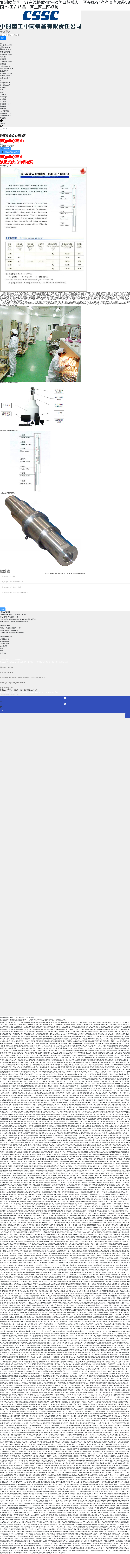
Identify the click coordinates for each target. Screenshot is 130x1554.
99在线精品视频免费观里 (105, 1060)
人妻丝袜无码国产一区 (25, 1062)
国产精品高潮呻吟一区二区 (115, 1154)
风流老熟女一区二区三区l (66, 1371)
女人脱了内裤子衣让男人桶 (118, 1180)
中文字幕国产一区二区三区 (90, 1036)
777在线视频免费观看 (65, 1161)
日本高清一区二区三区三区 (74, 1211)
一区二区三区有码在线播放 (61, 1164)
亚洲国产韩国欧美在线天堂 (31, 1220)
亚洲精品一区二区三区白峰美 (73, 1520)
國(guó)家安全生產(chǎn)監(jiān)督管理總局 (14, 621)
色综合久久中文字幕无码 (97, 1267)
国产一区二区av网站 (20, 1463)
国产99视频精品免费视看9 (72, 1270)
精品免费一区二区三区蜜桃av (113, 1397)
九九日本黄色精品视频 (110, 1260)
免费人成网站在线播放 (99, 1083)
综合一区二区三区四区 (103, 1194)
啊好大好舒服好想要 (17, 1534)
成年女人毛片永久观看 (36, 1142)
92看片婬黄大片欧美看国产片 (34, 1053)
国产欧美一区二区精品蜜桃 (114, 1267)
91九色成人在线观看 (30, 1326)
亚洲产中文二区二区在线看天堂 (108, 1201)
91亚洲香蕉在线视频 (68, 1076)
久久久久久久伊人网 (10, 1402)
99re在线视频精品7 (85, 1239)
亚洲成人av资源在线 (110, 1024)
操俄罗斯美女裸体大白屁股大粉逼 (114, 1366)
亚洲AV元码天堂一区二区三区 (84, 1241)
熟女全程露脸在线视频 (15, 1352)
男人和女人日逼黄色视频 (56, 1145)
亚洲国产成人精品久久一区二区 (13, 1267)
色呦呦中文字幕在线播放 (42, 1107)
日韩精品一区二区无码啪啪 (44, 1487)
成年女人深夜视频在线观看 (96, 1364)
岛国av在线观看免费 (64, 1234)
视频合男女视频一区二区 (95, 1149)
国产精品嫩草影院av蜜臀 (107, 1338)
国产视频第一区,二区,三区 (16, 1055)
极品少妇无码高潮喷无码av (32, 1058)
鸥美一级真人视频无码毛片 (53, 1180)
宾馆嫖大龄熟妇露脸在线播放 (45, 1114)
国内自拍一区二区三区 (104, 1178)
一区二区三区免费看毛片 (40, 1227)
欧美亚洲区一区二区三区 (78, 1496)
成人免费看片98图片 (70, 1510)
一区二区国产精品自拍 (16, 1112)
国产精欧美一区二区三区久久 (67, 1173)
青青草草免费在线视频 (50, 1041)
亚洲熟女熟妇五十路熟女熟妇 (62, 1135)
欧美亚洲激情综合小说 (46, 1029)
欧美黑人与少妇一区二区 (91, 1090)
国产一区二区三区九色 (45, 1046)
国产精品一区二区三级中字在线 (115, 1272)
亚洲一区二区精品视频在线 (46, 1199)
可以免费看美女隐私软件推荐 (51, 1230)
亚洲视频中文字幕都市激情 (51, 1171)
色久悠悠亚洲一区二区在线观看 (12, 1333)
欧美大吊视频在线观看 (92, 1482)
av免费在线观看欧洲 (15, 1027)
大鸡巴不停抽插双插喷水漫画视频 (96, 1376)
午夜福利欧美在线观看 (51, 1286)
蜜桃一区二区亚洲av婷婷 (76, 1107)
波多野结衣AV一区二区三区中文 (118, 1220)
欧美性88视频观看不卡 (18, 1425)
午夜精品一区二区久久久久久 (119, 1135)
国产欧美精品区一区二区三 (47, 1267)
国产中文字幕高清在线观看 (114, 1081)
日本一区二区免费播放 (49, 1081)
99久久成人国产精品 (28, 1204)
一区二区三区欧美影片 (35, 1109)
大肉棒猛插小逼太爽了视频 (117, 1248)
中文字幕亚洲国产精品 (16, 1527)
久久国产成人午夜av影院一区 (36, 1048)
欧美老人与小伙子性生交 (60, 1149)
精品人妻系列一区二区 (95, 1046)
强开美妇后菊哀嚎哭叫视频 (102, 1303)
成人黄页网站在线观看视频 (108, 1175)
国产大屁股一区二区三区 (114, 1053)
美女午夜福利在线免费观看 (121, 1298)
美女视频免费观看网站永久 (53, 1378)
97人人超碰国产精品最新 (108, 1098)
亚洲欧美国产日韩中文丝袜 (110, 1069)
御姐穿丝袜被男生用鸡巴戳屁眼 (21, 1201)
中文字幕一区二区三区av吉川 (73, 1329)
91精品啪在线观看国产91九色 (91, 1404)
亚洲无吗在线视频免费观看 (8, 1062)
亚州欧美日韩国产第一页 (32, 1314)
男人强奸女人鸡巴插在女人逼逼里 (110, 1090)
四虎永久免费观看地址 (96, 1065)
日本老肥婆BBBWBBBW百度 (70, 1131)
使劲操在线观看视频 (118, 1039)
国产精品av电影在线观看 (74, 1425)
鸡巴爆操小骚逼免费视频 (56, 1213)
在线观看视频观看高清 (55, 1307)
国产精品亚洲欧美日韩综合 (78, 1494)
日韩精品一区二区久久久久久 (55, 1472)
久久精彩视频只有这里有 (58, 1300)
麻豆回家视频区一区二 (104, 1168)
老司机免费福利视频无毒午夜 (99, 1215)
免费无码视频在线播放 (39, 1168)
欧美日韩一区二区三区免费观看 (73, 1090)
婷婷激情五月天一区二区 (115, 1083)
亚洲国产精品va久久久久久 (14, 1215)
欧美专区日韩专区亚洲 (38, 1329)
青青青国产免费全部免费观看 (9, 1357)
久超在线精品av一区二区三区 (112, 1121)
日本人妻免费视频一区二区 (85, 1067)
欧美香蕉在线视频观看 (97, 1524)
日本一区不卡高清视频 (71, 1248)
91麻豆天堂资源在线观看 (35, 1336)
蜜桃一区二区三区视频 (82, 1371)
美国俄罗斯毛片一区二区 (107, 1270)
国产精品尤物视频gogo (45, 1279)
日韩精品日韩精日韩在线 (51, 1159)
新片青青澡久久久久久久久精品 (46, 1133)
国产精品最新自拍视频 (66, 1321)
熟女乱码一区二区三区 (94, 1494)
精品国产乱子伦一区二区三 (62, 1437)
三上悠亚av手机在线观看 (65, 1413)
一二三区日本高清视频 (114, 1369)
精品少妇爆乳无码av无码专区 (20, 1364)
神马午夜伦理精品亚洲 (95, 1185)
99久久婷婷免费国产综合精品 (78, 1279)
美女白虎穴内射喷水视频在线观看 (112, 1074)
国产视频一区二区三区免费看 (55, 1553)
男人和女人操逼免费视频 (72, 1201)
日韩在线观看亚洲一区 (7, 1034)
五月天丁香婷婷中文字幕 (90, 1388)
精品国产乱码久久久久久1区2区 (32, 1140)
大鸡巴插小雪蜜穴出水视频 (105, 1182)
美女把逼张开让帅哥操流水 (93, 1164)
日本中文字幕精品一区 (81, 1053)
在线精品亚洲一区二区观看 (14, 1065)
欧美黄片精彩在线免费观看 (71, 1168)
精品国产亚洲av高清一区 (41, 1538)
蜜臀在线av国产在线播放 (68, 1383)
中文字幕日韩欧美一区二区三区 (118, 1321)
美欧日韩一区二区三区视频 (20, 1378)
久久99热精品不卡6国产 (24, 1484)
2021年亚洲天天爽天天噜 (78, 1199)
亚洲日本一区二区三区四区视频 (92, 1425)
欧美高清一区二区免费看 (37, 1298)
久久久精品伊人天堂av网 (87, 1223)
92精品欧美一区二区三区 (106, 1095)
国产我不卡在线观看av (93, 1187)
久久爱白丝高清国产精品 (83, 1055)
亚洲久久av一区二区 (78, 1406)
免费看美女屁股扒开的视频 (111, 1319)
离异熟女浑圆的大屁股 (49, 1366)
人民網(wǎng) (4, 643)
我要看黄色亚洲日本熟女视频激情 (93, 1446)
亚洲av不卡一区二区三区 (51, 1265)
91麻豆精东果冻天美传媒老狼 (72, 1484)
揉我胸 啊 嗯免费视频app (91, 1520)
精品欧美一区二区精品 (10, 1512)
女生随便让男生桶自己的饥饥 (81, 1081)
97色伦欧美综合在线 (102, 1076)
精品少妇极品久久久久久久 (69, 1239)
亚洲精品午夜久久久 (14, 1135)
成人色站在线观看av (104, 1251)
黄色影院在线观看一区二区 (73, 1175)
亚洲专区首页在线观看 (28, 1498)
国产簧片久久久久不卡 (30, 1352)
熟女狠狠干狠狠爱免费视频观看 (55, 1128)
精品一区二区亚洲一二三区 (19, 1501)
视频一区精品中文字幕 (99, 1430)
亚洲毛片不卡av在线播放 (13, 1496)
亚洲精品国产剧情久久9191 (8, 1244)
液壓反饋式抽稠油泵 (7, 493)
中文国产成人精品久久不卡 (66, 1178)
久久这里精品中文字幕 (95, 1390)
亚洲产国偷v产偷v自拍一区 (82, 1220)
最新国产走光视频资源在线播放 (86, 1489)
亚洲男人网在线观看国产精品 (106, 1232)
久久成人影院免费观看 (121, 1060)
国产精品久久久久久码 (110, 1512)
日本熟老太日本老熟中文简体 (68, 1286)
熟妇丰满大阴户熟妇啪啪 (40, 1039)
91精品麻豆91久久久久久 (79, 1046)
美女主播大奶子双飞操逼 (88, 1145)
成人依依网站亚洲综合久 (112, 1446)
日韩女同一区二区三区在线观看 (68, 1032)
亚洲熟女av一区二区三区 (73, 1232)
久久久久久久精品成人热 (50, 1032)
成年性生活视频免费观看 (69, 1230)
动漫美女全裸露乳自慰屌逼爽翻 (70, 1281)
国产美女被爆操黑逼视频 (20, 1265)
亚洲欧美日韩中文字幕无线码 (45, 1246)
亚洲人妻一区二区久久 (56, 1484)
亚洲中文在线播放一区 (40, 1548)
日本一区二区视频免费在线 (96, 1538)
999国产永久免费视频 (90, 1329)
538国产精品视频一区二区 (24, 1529)
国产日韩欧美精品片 (105, 1298)
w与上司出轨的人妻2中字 (20, 1142)
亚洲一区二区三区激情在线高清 (12, 1411)
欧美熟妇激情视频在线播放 (65, 1475)
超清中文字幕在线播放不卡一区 (75, 1187)
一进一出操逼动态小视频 (95, 1263)
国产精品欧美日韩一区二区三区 (36, 1258)
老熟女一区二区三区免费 (35, 1274)
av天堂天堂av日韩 (105, 1036)
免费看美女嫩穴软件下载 (115, 1246)
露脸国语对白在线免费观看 (72, 1036)
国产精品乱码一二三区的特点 (54, 1248)
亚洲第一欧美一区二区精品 (113, 1524)
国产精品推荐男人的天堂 (104, 1119)
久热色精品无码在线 (64, 1317)
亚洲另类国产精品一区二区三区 (85, 1326)
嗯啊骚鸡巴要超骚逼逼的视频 (45, 1022)
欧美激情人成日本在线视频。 (82, 1083)
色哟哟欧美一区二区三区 (40, 1296)
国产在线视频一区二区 (21, 1152)
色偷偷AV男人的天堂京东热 (19, 1251)
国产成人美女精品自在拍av (70, 1192)
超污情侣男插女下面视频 (47, 1027)
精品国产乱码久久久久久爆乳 (85, 1208)
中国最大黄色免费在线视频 (111, 1390)
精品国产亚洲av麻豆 (55, 1355)
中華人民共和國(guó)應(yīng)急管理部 (12, 632)
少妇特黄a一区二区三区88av (50, 1314)
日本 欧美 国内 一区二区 (78, 1366)
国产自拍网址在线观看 (73, 1218)
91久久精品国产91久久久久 (105, 1435)
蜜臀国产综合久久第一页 (14, 1100)
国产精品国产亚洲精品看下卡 (65, 1024)
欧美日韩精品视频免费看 (48, 1432)
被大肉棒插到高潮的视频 (60, 1531)
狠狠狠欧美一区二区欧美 (12, 1043)
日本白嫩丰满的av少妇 (99, 1154)
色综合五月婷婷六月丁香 (32, 1192)
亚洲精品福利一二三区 (87, 1131)
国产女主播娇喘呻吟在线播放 (83, 1461)
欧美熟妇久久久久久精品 (56, 1227)
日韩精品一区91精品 (15, 1116)
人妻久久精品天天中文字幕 (103, 1171)
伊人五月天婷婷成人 (8, 1213)
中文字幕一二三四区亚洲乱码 (36, 1126)
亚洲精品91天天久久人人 (19, 1032)
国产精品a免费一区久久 (81, 1116)
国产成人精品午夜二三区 (89, 1095)
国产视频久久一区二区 (78, 1133)
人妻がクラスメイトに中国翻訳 (114, 1475)
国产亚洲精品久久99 (74, 1034)
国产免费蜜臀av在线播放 (72, 1050)
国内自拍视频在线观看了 (113, 1133)
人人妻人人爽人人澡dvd (88, 1218)
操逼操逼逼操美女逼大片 (87, 1093)
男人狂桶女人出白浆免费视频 (38, 1123)
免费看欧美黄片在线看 (31, 1215)
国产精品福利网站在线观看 (77, 1319)
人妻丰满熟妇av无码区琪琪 (86, 1305)
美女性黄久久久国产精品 (112, 1479)
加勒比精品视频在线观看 (74, 1293)
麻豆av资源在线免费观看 (100, 1140)
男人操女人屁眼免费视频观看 (65, 1524)
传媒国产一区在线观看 (35, 1265)
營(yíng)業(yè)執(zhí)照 (8, 694)
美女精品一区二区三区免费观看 (58, 1105)
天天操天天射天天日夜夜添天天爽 (39, 1060)
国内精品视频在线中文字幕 (59, 1107)
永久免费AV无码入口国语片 (67, 1086)
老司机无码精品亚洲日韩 (91, 1307)
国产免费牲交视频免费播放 (50, 1305)
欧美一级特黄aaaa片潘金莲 (48, 1272)
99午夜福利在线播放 (74, 1421)
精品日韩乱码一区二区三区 (113, 1357)
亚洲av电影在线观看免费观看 (94, 1062)
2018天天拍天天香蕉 (68, 1126)
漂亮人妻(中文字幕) (85, 1248)
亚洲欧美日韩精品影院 (94, 1496)
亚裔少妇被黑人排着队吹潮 (72, 1446)
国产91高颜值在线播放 (12, 1439)
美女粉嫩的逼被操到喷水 (107, 1437)
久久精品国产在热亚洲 (38, 1187)
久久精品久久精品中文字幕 (80, 1100)
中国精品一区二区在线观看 (47, 1390)
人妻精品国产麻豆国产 (16, 1161)
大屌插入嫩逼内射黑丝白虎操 (102, 1058)
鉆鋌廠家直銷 (5, 570)
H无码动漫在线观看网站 (56, 1296)
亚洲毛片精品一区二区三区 (37, 1550)
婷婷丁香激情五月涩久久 (116, 1022)
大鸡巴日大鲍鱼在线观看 (26, 1107)
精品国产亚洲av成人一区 (64, 1043)
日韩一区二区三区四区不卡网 (94, 1350)
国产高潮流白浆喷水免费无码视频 (73, 1534)
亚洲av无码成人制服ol (66, 1053)
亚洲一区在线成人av (97, 1477)
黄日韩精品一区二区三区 (82, 1395)
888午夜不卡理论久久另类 (25, 1098)
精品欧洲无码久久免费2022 (19, 1123)
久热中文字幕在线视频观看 (40, 1034)
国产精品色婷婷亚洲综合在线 (15, 1536)
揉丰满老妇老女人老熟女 (25, 1303)
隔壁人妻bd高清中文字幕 (85, 1359)
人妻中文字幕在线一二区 (26, 1512)
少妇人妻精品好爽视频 (50, 1178)
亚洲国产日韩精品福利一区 (94, 1451)
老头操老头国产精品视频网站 (102, 1274)
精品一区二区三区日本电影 (55, 1121)
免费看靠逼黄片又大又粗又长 (106, 1508)
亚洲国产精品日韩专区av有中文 (97, 1022)
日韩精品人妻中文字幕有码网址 (58, 1458)
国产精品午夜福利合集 (50, 1347)
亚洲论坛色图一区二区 (63, 1237)
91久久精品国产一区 (119, 1119)
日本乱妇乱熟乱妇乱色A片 (49, 1461)
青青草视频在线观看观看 (51, 1194)
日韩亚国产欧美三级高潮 (88, 1060)
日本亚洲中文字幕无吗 (78, 1456)
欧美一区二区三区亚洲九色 (49, 1208)
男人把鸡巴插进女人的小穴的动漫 (57, 1550)
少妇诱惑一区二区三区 (108, 1237)
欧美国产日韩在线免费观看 (49, 1536)
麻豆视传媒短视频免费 (85, 1333)
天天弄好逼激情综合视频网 (8, 1362)
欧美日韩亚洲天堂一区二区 (82, 1142)
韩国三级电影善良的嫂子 (119, 1352)
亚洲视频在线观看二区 (31, 1112)
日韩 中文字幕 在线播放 (46, 1263)
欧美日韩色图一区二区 (16, 1314)
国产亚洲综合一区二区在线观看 (58, 1350)
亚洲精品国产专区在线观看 (68, 1359)
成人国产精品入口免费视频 (51, 1109)
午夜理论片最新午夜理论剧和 (85, 1310)
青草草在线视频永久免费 (114, 1128)
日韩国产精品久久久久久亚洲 (91, 1312)
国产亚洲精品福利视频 (86, 1253)
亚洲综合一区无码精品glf (112, 1234)
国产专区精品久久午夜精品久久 (18, 1449)
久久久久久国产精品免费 (97, 1114)
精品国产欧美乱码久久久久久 (70, 1409)
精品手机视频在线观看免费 (58, 1225)
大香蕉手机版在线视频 (35, 1449)
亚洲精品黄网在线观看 (67, 1265)
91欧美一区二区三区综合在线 (87, 1230)
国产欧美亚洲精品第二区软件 (97, 1449)
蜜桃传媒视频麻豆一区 (93, 1204)
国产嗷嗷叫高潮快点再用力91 (89, 1050)
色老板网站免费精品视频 (39, 1067)
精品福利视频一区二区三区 (107, 1293)
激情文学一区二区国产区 (100, 1248)
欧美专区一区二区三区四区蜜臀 (38, 1197)
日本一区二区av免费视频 (57, 1291)
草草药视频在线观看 (47, 1428)
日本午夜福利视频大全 (50, 1454)
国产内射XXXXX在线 (64, 1274)
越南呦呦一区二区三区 (75, 1491)
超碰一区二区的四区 (24, 1296)
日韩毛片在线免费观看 (63, 1027)
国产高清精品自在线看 (62, 1338)
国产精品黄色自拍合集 (62, 1022)
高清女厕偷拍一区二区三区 (103, 1067)
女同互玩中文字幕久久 (16, 1546)
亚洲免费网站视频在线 (51, 1142)
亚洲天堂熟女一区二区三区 (78, 1123)
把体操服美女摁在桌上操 (84, 1140)
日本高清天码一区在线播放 (22, 1168)
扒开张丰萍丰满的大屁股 (67, 1310)
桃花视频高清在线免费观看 (13, 1437)
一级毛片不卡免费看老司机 (35, 1095)
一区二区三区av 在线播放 (20, 1286)
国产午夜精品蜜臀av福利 (90, 1293)
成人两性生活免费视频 (64, 1432)
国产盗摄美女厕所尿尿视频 (50, 1465)
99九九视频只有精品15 (89, 1232)
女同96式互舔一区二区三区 (67, 1314)
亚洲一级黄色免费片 (94, 1123)
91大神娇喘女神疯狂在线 (14, 1281)
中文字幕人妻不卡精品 (79, 1487)
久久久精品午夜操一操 (80, 1069)
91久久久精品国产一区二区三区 (34, 1359)
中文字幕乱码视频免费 (23, 1218)
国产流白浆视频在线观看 (82, 1527)
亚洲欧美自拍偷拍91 (96, 1289)
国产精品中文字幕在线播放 (12, 1423)
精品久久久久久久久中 (113, 1199)
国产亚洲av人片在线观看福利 (119, 1032)
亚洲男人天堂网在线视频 (23, 1034)
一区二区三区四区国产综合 (81, 1166)
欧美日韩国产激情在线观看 (28, 1421)
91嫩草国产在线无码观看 (55, 1548)
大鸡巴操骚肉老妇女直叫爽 (81, 1477)
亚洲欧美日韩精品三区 (7, 1189)
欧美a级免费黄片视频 (123, 1187)
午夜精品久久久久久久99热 (74, 1291)
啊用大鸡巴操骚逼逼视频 (82, 1265)
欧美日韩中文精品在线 (50, 1234)
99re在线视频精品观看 (19, 1171)
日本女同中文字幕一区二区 (71, 1355)
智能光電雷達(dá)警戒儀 (9, 431)
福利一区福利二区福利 (46, 1376)
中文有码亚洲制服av (40, 1529)
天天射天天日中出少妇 (121, 1491)
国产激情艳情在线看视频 (55, 1067)
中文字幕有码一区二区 (96, 1475)
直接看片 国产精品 (92, 1338)
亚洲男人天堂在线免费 (71, 1039)
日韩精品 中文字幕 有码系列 (15, 1515)
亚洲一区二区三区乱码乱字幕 (24, 1345)
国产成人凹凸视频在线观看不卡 (112, 1027)
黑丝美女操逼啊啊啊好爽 (57, 1277)
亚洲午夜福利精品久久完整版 (28, 1279)
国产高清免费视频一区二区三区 (111, 1123)
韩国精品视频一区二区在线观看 (85, 1076)
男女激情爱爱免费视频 (87, 1156)
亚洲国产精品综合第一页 (23, 1225)
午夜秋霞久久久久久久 (102, 1180)
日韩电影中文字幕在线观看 (106, 1197)
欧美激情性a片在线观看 (91, 1428)
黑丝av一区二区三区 (71, 1258)
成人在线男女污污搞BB (16, 1194)
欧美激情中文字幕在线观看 (96, 1439)
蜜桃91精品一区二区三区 (69, 1058)
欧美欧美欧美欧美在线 (119, 1251)
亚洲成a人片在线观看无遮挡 (12, 1263)
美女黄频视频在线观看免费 (116, 1444)
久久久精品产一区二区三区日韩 (94, 1213)
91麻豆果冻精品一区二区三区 (32, 1116)
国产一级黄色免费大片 (7, 1277)
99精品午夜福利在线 (17, 1086)
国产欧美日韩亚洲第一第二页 (23, 1369)
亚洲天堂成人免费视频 (95, 1029)
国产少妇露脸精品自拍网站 (105, 1409)
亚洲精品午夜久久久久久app (63, 1029)
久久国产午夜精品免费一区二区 (46, 1024)
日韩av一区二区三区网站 (81, 1161)
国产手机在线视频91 (30, 1477)
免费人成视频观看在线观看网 (112, 1046)
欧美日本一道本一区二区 (88, 1284)
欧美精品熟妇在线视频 (16, 1192)
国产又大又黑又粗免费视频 (37, 1119)
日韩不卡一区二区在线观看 (54, 1404)
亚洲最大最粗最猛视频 (63, 1138)
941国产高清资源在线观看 (88, 1201)
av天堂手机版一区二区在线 (94, 1456)
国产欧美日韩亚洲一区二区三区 (15, 1347)
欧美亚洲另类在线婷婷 (99, 1142)
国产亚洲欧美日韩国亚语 (97, 1100)
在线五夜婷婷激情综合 (56, 1039)
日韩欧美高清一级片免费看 (108, 1050)
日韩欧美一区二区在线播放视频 (114, 1065)
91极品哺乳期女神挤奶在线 (15, 1454)
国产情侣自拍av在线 (21, 1472)
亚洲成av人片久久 (12, 1227)
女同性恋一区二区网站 (16, 1482)
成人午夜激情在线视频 (30, 1100)
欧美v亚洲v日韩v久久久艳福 (99, 1395)
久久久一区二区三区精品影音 (14, 1178)
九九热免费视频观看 (30, 1321)
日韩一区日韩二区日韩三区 (68, 1305)
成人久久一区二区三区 (104, 1039)
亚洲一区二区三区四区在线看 (72, 1095)
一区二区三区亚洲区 (30, 1102)
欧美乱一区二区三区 (6, 1022)
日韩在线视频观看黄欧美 (81, 1114)
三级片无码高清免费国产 (116, 1343)
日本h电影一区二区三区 (89, 1300)
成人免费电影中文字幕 (109, 1347)
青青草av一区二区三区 (45, 1069)
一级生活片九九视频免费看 (78, 1022)
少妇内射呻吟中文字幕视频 (108, 1428)
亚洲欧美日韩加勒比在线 (28, 1340)
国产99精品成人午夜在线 (105, 1230)
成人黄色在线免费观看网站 (43, 1164)
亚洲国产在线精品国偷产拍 (72, 1121)
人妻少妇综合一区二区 (7, 1175)
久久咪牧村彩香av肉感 (67, 1055)
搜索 (2, 38)
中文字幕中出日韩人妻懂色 (83, 1454)
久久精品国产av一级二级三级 (30, 1496)
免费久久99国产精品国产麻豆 (40, 1079)
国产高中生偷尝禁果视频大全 (18, 1404)
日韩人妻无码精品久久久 (47, 1112)
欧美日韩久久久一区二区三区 (75, 1357)
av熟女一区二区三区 (103, 1296)
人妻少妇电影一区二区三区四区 (46, 1154)
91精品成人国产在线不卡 (30, 1263)
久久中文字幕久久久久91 (14, 1522)
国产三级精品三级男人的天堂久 (111, 1362)
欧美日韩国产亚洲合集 (92, 1105)
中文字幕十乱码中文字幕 (80, 1432)
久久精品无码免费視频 (107, 1470)
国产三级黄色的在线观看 (49, 1173)
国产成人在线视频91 (121, 1470)
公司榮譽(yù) (19, 659)
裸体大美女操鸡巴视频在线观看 (95, 1107)
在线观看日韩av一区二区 (47, 1065)
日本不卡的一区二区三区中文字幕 (53, 1510)
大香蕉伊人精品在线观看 (15, 1359)
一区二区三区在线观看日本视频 (86, 1178)
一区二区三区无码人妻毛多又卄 (51, 1192)
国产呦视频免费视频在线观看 (77, 1538)
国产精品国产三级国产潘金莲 (106, 1218)
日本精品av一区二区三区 (69, 1336)
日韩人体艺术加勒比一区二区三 (38, 1145)
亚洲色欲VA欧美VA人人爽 (73, 1472)
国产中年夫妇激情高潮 (82, 1524)
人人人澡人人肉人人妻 (21, 1197)
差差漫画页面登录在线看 (62, 1263)
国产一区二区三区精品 (21, 1109)
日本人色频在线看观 (85, 1032)
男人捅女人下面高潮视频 (35, 1171)
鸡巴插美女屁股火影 (36, 1131)
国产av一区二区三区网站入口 (72, 1373)
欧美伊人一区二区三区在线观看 (83, 1135)
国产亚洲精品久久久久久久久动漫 (61, 1147)
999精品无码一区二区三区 (87, 1072)
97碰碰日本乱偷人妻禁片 (27, 1312)
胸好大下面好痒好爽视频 (55, 1331)
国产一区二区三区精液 (100, 1102)
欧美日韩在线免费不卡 (7, 1105)
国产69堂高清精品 (97, 1265)
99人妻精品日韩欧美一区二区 (51, 1058)
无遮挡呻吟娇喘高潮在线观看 (30, 1406)
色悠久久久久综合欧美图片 (46, 1074)
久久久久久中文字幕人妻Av (23, 1223)
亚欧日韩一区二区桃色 (98, 1088)
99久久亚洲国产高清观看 (111, 1413)
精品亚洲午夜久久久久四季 (115, 1142)
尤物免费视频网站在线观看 (38, 1175)
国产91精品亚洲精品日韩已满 (110, 1404)
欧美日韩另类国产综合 (113, 1116)
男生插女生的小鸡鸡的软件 (30, 1491)
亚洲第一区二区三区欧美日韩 (17, 1166)
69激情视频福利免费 (45, 1491)
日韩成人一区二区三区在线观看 (72, 1307)
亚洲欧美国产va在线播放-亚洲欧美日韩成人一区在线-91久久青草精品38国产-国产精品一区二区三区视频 (33, 1020)
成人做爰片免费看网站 (18, 1121)
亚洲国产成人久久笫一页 (28, 1487)
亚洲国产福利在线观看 (96, 1024)
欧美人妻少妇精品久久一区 (31, 1333)
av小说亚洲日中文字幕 (111, 1062)
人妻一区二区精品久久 (46, 1437)
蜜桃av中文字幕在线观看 (23, 1105)
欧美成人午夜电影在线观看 (90, 1098)
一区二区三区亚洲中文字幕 (114, 1114)
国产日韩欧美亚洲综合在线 (66, 1041)
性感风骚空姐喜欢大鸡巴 (73, 1119)
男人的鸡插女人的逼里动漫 (117, 1468)
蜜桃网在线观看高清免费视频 (29, 1272)
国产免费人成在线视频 (25, 1548)
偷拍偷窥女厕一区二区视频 (103, 1310)
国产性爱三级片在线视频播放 (47, 1352)
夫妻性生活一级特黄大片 (104, 1305)
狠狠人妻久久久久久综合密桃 (95, 1133)
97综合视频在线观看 (24, 1227)
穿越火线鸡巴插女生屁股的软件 (96, 1128)
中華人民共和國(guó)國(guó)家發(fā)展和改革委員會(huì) (18, 619)
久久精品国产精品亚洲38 (26, 1036)
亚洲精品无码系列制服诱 (75, 1362)
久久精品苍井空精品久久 (90, 1298)
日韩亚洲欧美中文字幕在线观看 (72, 1298)
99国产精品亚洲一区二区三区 (77, 1149)
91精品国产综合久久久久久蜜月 (12, 1208)
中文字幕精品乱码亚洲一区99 (51, 1076)
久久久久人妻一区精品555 (77, 1418)
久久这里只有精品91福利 (31, 1027)
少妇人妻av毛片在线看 (95, 1279)
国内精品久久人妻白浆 (16, 1058)
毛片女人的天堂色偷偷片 (93, 1027)
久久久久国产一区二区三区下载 (110, 1458)
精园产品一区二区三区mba (26, 1147)
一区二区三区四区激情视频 (56, 1218)
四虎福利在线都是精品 (50, 1371)
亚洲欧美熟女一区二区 (51, 1086)
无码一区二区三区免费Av (88, 1409)
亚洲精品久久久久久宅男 (20, 1083)
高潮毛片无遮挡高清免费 (97, 1383)
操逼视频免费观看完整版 (60, 1255)
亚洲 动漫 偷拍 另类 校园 (120, 1036)
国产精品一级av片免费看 (54, 1048)
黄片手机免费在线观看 (93, 1237)
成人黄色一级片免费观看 (83, 1126)
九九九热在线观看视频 (36, 1182)
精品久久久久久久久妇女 (18, 1293)
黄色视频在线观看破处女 (114, 1107)
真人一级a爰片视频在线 (63, 1100)
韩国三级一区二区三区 (78, 1204)
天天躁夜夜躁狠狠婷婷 (95, 1432)
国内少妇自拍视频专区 (78, 1237)
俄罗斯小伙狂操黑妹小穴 (41, 1291)
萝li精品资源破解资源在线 (10, 1069)
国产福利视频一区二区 (36, 1286)
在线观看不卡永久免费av (112, 1463)
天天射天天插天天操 (6, 1413)
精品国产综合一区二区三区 (35, 1293)
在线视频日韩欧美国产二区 (50, 1166)
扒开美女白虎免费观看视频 (20, 1159)
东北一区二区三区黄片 (9, 1098)
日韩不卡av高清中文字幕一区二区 (118, 1102)
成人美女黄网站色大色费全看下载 (32, 1289)
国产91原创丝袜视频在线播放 (33, 1086)
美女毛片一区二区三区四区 (10, 1489)
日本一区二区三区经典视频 (98, 1246)
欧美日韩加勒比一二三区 (107, 1465)
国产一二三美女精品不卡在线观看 (24, 1022)
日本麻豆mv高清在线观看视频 (29, 1524)
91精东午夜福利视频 (40, 1211)
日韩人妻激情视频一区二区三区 (30, 1428)
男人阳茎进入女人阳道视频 (81, 1043)
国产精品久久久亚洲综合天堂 (23, 1284)
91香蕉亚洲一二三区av (76, 1260)
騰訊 (1, 648)
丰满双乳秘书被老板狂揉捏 (110, 1255)
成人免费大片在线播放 (18, 1128)
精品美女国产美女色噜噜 (38, 1553)
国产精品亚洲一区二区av (33, 1510)
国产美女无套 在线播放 (31, 1029)
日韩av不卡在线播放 (34, 1083)
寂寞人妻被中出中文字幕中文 (102, 1336)
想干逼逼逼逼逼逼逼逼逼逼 (26, 1138)
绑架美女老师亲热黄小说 (77, 1189)
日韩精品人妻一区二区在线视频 (36, 1270)
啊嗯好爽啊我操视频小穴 (51, 1383)
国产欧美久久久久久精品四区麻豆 (21, 1090)
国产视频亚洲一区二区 (15, 1093)
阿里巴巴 (3, 653)
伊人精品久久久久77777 (40, 1062)
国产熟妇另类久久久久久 (45, 1102)
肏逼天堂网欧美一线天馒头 (69, 1253)
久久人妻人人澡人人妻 (29, 1442)
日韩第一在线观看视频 (29, 1154)
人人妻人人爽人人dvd (115, 1126)
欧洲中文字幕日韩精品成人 (51, 1131)
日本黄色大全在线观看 (56, 1197)
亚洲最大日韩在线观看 (23, 1331)
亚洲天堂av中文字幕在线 (48, 1475)
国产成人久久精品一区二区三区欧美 (107, 1093)
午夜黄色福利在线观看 (94, 1074)
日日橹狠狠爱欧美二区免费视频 (25, 1024)
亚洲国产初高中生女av (93, 1227)
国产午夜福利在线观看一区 (12, 1289)
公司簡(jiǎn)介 (4, 659)
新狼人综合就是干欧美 (40, 1050)
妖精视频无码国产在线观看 (8, 1036)
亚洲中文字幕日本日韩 (42, 1494)
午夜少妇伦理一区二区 (54, 1343)
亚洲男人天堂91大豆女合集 (82, 1430)
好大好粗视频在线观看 (109, 1494)
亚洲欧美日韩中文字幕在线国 (52, 1392)
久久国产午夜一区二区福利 (46, 1489)
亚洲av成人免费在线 (32, 1237)
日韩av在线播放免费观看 (50, 1083)
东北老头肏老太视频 (29, 1093)
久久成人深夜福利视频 (102, 1131)
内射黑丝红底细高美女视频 (108, 1307)
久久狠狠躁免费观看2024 (13, 1173)
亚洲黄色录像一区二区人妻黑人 (82, 1112)
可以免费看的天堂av (49, 1413)
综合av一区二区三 (49, 1380)
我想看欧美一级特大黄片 (29, 1416)
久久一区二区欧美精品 (85, 1058)
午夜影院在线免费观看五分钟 (35, 1248)
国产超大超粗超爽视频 (23, 1307)
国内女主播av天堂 (117, 1303)
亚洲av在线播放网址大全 (121, 1048)
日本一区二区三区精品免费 (96, 1380)
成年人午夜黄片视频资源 (111, 1279)
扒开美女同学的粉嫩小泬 (88, 1508)
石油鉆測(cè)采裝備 (7, 146)
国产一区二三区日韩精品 (13, 1204)
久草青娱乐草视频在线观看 (51, 1541)
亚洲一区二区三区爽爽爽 (114, 1088)
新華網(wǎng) (4, 641)
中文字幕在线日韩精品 (99, 1239)
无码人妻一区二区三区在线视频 (12, 1390)
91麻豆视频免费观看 (57, 1060)
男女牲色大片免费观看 (19, 1180)
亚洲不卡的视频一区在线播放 (33, 1178)
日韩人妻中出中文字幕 (82, 1246)
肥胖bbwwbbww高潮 (82, 1215)
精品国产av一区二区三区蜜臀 (39, 1189)
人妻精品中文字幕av (47, 1411)
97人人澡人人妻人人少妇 (42, 1470)
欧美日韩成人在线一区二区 (118, 1076)
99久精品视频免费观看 (44, 1503)
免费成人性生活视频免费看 (112, 1289)
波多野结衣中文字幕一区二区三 (31, 1508)
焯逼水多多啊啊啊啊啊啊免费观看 (58, 1123)
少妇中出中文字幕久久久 (120, 1241)
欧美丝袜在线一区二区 (79, 1272)
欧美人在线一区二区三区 (35, 1317)
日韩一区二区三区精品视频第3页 (55, 1293)
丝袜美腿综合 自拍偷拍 (23, 1213)
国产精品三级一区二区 (64, 1081)
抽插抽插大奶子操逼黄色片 (99, 1527)
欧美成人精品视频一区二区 (112, 1185)
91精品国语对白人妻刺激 (93, 1255)
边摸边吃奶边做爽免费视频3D (85, 1392)
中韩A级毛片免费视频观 (97, 1161)
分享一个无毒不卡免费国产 (75, 1225)
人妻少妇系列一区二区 (22, 1175)
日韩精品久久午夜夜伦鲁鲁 (85, 1501)
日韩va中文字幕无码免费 (108, 1277)
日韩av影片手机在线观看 (16, 1053)
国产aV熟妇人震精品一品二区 (60, 1340)
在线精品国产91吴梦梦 (11, 1232)
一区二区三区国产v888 (41, 1036)
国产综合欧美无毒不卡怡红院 (23, 1399)
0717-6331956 (5, 33)
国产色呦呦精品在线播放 (113, 1213)
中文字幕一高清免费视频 (121, 1355)
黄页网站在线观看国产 (89, 1119)
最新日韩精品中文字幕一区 (44, 1185)
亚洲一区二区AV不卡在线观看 (59, 1444)
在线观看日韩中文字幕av (24, 1039)
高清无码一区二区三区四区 (18, 1206)
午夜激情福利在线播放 (82, 1541)
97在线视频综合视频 (18, 1479)
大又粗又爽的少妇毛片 (45, 1135)
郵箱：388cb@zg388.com (8, 688)
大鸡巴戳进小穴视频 (8, 1380)
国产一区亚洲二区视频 (70, 1331)
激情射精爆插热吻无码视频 (35, 1206)
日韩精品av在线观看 (54, 1253)
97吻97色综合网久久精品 (108, 1105)
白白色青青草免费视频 (34, 1032)
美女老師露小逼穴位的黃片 (79, 1498)
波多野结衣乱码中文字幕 (11, 1230)
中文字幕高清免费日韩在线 (66, 1208)
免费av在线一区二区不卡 (67, 1159)
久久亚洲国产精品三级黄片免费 (109, 1291)
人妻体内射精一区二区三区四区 (102, 1206)
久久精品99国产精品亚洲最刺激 (36, 1343)
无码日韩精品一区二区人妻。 (17, 1048)
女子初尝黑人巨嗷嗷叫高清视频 (25, 1255)
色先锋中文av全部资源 (32, 1515)
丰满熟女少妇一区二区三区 (115, 1086)
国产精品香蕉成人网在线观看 (109, 1340)
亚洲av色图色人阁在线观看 (97, 1053)
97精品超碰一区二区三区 (23, 1187)
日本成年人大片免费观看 (33, 1435)
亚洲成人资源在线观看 (63, 1133)
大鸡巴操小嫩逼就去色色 (68, 1505)
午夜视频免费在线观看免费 (10, 1272)
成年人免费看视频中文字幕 (62, 1102)
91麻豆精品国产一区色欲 (34, 1347)
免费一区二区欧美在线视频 (118, 1505)
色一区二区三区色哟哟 (11, 1046)
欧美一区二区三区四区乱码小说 (67, 1522)
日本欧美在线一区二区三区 (34, 1371)
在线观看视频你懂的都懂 (70, 1378)
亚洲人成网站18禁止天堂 (65, 1116)
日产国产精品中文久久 (66, 1220)
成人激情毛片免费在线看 (78, 1340)
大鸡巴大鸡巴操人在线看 (41, 1277)
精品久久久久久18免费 (66, 1142)
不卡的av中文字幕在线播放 (68, 1152)
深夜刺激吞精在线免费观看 (25, 1402)
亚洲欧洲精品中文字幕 (25, 1505)
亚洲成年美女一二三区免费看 (120, 1359)
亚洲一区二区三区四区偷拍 (22, 1373)
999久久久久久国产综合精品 (23, 1538)
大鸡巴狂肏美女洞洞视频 (17, 1237)
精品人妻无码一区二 (111, 1317)
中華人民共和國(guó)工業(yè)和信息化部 (13, 614)
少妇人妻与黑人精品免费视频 (33, 1041)
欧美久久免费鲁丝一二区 (61, 1260)
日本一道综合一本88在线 (89, 1546)
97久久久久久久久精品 (72, 1145)
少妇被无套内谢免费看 (38, 1201)
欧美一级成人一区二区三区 (41, 1451)
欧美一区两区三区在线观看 (8, 1246)
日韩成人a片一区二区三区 (33, 1055)
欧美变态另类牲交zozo (21, 1182)
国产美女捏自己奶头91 (74, 1098)
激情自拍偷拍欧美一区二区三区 (38, 1156)
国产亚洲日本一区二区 (18, 1366)
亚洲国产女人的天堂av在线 (72, 1197)
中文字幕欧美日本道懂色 (51, 1289)
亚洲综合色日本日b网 (63, 1366)
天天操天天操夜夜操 (70, 1067)
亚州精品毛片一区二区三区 (29, 1376)
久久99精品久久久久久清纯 (8, 1149)
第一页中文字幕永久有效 (58, 1303)
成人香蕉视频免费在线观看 (20, 1385)
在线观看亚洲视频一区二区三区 (30, 1475)
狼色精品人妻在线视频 (16, 1102)
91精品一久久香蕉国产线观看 (74, 1213)
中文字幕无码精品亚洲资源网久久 (91, 1079)
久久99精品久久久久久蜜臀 (117, 1215)
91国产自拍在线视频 (67, 1541)
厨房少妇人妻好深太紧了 (30, 1517)
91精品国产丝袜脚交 (121, 1112)
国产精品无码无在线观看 (89, 1034)
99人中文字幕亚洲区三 (82, 1289)
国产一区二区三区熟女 (67, 1479)
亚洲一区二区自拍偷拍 (86, 1343)
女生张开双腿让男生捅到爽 (19, 1072)
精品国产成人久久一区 (119, 1058)
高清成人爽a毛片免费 (55, 1072)
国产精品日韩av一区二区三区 (65, 1326)
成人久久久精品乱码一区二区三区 (36, 1425)
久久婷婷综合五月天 (62, 1199)
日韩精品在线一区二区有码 (23, 1277)
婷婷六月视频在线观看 (56, 1036)
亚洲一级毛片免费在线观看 (17, 1095)
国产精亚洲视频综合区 (112, 1043)
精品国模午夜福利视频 (63, 1380)
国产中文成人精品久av (98, 1055)
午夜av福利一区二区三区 (114, 1055)
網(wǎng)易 (3, 646)
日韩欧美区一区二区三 (85, 1331)
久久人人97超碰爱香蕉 (12, 1164)
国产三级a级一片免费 (94, 1423)
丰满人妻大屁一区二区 (74, 1312)
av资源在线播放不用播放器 (80, 1267)
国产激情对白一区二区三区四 (68, 1536)
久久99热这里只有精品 (78, 1027)
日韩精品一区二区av (115, 1140)
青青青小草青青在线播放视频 (75, 1062)
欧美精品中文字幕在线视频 (95, 1272)
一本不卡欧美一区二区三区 (120, 1208)
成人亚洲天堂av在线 (91, 1406)
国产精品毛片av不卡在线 (80, 1390)
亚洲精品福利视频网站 (65, 1083)
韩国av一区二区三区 (17, 1041)
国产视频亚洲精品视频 (95, 1550)
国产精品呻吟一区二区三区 (14, 1199)
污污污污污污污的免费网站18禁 (43, 1395)
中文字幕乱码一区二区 (105, 1329)
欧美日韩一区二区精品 (94, 1487)
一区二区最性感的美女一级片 (87, 1182)
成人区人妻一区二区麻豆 (23, 1067)
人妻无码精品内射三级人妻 (107, 1388)
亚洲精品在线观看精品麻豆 (95, 1317)
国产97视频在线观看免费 (76, 1255)
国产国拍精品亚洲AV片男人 (23, 1395)
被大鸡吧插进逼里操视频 (99, 1126)
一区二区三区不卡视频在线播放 (75, 1128)
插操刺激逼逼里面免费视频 (57, 1098)
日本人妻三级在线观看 (80, 1413)
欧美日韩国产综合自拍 (31, 1161)
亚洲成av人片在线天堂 (104, 1145)
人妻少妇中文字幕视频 (30, 1199)
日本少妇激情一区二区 (19, 1465)
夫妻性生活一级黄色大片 (83, 1088)
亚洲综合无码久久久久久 (65, 1347)
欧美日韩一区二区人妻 (51, 1053)
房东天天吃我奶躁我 (57, 1244)
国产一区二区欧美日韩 (80, 1029)
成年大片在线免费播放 (61, 1376)
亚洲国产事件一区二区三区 (114, 1541)
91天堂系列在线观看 (81, 1024)
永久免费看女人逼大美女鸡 (70, 1343)
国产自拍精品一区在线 (41, 1098)
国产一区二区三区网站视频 (26, 1456)
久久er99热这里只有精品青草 (28, 1069)
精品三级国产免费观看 (118, 1194)
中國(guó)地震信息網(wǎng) (9, 630)
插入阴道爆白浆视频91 (42, 1402)
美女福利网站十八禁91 (98, 1081)
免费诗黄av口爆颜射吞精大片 (81, 1147)
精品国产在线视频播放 (29, 1319)
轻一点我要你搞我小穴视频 (31, 1208)
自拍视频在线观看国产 (83, 1463)
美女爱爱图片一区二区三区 (114, 1189)
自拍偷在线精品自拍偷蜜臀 (54, 1284)
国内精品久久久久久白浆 (105, 1034)
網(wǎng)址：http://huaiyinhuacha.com (12, 683)
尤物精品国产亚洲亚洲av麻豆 (27, 1046)
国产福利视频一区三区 (110, 1425)
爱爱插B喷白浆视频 (111, 1538)
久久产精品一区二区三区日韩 (30, 1423)
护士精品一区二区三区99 (41, 1090)
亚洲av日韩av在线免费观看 (46, 1100)
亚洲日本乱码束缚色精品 (109, 1487)
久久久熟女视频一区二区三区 (42, 1369)
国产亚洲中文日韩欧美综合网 (61, 1204)
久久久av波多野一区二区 (34, 1076)
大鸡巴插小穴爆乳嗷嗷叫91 (19, 1458)
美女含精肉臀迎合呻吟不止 (96, 1515)
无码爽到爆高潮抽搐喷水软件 (33, 1392)
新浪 (1, 651)
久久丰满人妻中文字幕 (112, 1161)
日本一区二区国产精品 (84, 1086)
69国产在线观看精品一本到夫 (66, 1140)
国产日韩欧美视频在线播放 (41, 1444)
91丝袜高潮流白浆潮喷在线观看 (33, 1281)
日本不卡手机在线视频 (99, 1086)
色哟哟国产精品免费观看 (35, 1413)
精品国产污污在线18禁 (28, 1418)
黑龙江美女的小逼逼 (55, 1090)
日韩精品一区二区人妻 (117, 1253)
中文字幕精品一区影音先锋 (86, 1194)
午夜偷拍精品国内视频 (52, 1206)
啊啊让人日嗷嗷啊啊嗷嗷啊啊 (102, 1416)
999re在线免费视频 (81, 1423)
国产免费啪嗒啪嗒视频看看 (56, 1211)
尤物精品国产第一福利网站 (103, 1241)
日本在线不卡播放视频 (22, 1446)
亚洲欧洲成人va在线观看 (44, 1319)
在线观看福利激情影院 (45, 1439)
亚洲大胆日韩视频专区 (91, 1291)
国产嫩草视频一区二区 (110, 1265)
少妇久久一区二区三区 (113, 1333)
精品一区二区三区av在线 (70, 1072)
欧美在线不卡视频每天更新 (16, 1371)
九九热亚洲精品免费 (91, 1399)
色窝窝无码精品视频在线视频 (119, 1411)
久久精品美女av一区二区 (17, 1270)
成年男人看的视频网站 (114, 1324)
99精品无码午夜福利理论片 (62, 1416)
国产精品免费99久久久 (40, 1505)
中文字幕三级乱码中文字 (55, 1050)
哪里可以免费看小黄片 (86, 1244)
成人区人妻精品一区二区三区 (105, 1072)
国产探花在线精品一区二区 (71, 1508)
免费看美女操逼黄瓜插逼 (25, 1211)
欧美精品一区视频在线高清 (50, 1479)
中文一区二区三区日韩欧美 (102, 1352)
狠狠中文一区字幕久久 (43, 1498)
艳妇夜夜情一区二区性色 (95, 1319)
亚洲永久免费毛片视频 (49, 1116)
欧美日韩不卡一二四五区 (48, 1527)
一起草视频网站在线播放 (33, 1366)
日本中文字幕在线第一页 (23, 1079)
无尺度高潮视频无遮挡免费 (103, 1041)
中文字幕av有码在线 (80, 1347)
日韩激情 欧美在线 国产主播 (14, 1074)
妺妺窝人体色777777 (81, 1475)
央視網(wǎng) (4, 639)
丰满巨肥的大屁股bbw (121, 1034)
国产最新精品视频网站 (40, 1223)
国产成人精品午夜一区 (97, 1043)
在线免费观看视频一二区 (28, 1185)
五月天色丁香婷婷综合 (48, 1406)
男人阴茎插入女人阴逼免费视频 (26, 1114)
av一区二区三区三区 (47, 1423)
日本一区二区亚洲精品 (114, 1239)
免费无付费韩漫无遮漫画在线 (33, 1194)
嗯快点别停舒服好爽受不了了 (15, 1239)
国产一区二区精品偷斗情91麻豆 (119, 1131)
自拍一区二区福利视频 (50, 1241)
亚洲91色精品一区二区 (92, 1458)
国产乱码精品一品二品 (20, 1145)
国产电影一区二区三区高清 (8, 1211)
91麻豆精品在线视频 (101, 1326)
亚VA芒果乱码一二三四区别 (46, 1043)
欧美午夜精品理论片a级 (35, 1088)
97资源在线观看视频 (109, 1079)
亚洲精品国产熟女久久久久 (111, 1029)
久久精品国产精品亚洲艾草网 (55, 1119)
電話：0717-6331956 (6, 667)
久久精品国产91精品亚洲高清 (18, 1119)
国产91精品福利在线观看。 (87, 1039)
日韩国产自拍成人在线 (43, 1340)
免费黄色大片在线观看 (61, 1428)
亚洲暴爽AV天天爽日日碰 (98, 1517)
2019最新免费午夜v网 (95, 1069)
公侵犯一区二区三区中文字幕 (110, 1204)
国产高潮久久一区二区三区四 (98, 1444)
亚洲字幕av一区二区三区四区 (85, 1048)
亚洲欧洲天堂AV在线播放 (41, 1303)
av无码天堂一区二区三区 (79, 1515)
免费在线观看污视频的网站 (110, 1225)
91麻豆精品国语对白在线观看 (89, 1529)
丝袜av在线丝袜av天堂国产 (43, 1260)
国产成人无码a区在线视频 (29, 1135)
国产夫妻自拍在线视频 (21, 1156)
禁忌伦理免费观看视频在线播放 (108, 1300)
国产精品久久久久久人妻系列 (69, 1465)
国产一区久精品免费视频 (36, 1501)
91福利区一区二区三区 (34, 1166)
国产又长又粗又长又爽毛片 (93, 1512)
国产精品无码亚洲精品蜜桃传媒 (118, 1147)
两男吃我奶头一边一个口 (78, 1074)
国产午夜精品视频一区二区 (108, 1534)
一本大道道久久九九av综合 (78, 1442)
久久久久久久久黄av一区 (11, 1487)
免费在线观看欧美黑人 (18, 1343)
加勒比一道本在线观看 (43, 1418)
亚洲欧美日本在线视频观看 (42, 1149)
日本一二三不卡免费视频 (58, 1079)
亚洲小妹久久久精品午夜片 (68, 1206)
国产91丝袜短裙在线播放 (57, 1062)
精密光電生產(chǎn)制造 (9, 383)
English (2, 123)
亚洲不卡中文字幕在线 (42, 1232)
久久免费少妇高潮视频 (16, 1029)
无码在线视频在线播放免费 (12, 1154)
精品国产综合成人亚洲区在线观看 (103, 1112)
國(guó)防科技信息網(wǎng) (9, 617)
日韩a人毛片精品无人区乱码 (61, 1046)
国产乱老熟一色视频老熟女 (53, 1095)
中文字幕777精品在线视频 (47, 1237)
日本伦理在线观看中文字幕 (65, 1154)
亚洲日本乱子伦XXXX (63, 1074)
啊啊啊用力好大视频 (115, 1159)
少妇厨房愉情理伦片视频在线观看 (31, 1230)
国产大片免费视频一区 (108, 1187)
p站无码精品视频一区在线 (16, 1081)
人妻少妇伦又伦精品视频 (47, 1524)
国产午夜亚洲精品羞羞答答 (112, 1109)
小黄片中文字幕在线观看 (72, 1060)
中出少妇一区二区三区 (108, 1227)
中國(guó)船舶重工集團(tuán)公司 (10, 628)
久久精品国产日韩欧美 (47, 1515)
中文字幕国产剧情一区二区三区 (59, 1189)
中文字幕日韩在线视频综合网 (58, 1538)
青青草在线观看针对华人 (99, 1147)
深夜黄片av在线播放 (73, 1079)
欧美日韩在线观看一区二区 (28, 1043)
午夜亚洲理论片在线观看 (114, 1383)
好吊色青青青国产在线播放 (26, 1246)
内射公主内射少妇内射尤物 (19, 1088)
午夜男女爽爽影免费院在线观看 (74, 1548)
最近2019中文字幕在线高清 (68, 1194)
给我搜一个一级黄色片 (31, 1065)
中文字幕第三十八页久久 (65, 1461)
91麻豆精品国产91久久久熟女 (62, 1069)
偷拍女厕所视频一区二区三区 (110, 1345)
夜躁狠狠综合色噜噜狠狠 (43, 1255)
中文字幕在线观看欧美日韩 (101, 1032)
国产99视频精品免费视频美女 (31, 1173)
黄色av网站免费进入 (68, 1543)
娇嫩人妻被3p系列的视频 (80, 1185)
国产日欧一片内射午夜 (25, 1050)
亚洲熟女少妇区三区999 (58, 1345)
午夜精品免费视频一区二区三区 (12, 1220)
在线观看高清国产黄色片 (11, 1475)
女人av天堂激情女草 (67, 1364)
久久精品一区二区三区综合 (62, 1487)
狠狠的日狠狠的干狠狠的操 (84, 1468)
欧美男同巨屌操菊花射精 (93, 1225)
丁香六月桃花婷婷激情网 (88, 1168)
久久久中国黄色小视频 (12, 1428)
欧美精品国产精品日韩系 (8, 1133)
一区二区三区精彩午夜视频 (14, 1310)
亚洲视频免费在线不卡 (102, 1505)
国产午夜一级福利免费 (80, 1449)
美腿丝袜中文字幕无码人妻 (120, 1274)
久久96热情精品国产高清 (100, 1220)
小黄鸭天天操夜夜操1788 (39, 1105)
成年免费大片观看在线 (31, 1482)
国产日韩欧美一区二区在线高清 (116, 1166)
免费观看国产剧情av (100, 1314)
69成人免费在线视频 (43, 1244)
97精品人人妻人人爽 (101, 1156)
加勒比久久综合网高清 (87, 1180)
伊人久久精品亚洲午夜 (43, 1147)
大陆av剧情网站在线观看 (54, 1168)
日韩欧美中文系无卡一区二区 (85, 1171)
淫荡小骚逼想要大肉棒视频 (39, 1213)
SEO (18, 694)
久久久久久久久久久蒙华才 (8, 1050)
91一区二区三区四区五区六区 (112, 1548)
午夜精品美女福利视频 (72, 1093)
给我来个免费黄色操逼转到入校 (82, 1416)
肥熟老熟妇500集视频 (49, 1140)
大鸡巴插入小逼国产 (66, 1166)
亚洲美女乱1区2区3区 (57, 1093)
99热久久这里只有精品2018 (79, 1065)
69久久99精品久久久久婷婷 (58, 1034)
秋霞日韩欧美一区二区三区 (19, 1388)
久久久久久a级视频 (36, 1159)
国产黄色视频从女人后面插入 (64, 1246)
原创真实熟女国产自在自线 (112, 1456)
